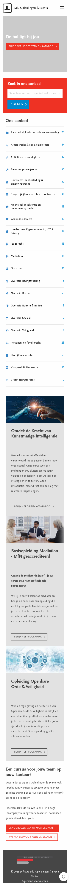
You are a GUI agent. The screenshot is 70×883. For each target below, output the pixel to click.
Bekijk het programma (28, 637)
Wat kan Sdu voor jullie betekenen (30, 837)
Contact (35, 876)
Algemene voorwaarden (35, 881)
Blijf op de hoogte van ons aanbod (31, 46)
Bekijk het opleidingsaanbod (32, 506)
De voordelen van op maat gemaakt (31, 828)
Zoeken (16, 104)
